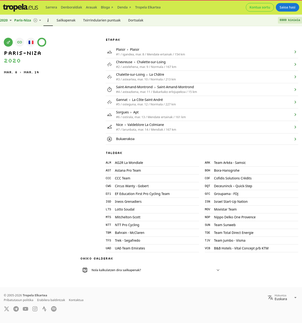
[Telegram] (16, 308)
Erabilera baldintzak (51, 300)
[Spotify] (54, 308)
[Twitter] (6, 308)
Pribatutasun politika (18, 300)
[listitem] (202, 52)
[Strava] (44, 308)
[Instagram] (35, 308)
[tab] (51, 7)
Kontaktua (76, 300)
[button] (35, 20)
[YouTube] (25, 308)
